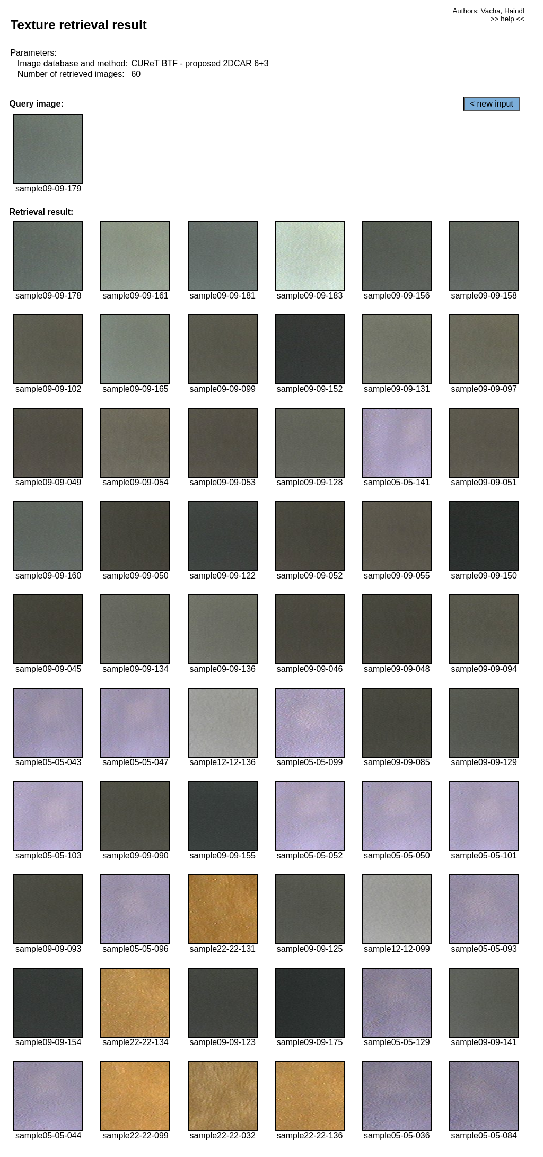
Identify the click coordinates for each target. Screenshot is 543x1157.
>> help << (507, 19)
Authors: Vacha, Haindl (488, 11)
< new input (491, 103)
